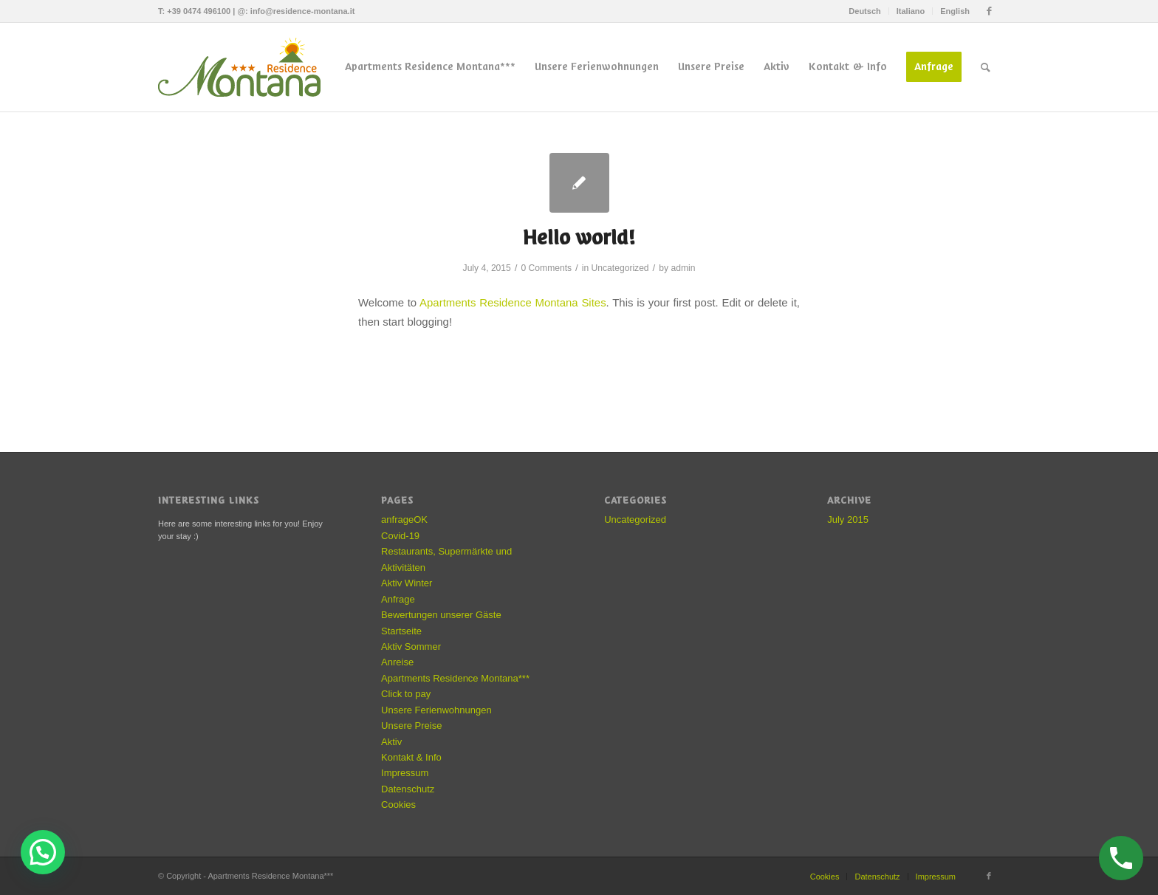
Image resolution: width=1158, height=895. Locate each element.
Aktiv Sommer (411, 646)
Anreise (397, 662)
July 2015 (847, 519)
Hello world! (579, 237)
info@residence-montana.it (302, 11)
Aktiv (391, 741)
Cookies (398, 804)
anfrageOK (404, 519)
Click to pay (406, 693)
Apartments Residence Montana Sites (512, 302)
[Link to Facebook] (989, 11)
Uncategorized (620, 268)
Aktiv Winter (406, 583)
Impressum (404, 772)
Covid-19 (400, 535)
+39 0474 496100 (198, 11)
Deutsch (864, 11)
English (955, 11)
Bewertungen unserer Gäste (441, 614)
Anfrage (398, 599)
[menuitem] (864, 11)
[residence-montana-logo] (246, 67)
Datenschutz (407, 789)
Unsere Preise (411, 725)
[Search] (985, 67)
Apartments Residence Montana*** (455, 678)
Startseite (401, 631)
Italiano (911, 11)
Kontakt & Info (411, 757)
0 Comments (546, 268)
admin (683, 268)
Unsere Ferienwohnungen (436, 710)
